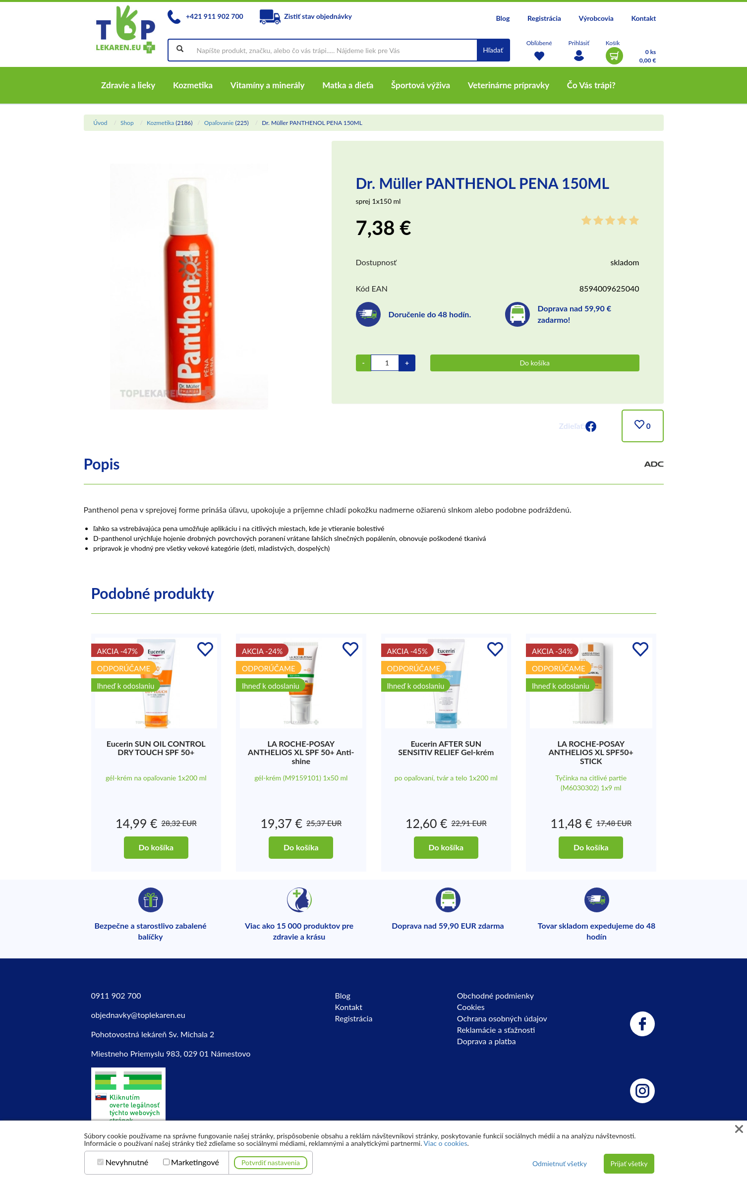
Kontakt (643, 18)
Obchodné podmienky (495, 995)
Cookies (471, 1006)
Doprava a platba (486, 1041)
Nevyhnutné (127, 1162)
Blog (503, 18)
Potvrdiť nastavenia (270, 1162)
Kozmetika (160, 122)
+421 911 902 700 (205, 16)
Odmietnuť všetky (559, 1163)
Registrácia (544, 18)
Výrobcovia (596, 18)
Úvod (100, 122)
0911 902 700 (116, 995)
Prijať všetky (628, 1163)
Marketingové (195, 1162)
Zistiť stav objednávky (306, 16)
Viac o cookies (445, 1143)
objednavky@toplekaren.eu (138, 1014)
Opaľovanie (219, 122)
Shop (127, 122)
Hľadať (493, 50)
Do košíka (535, 362)
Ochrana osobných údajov (502, 1018)
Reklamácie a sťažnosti (496, 1029)
